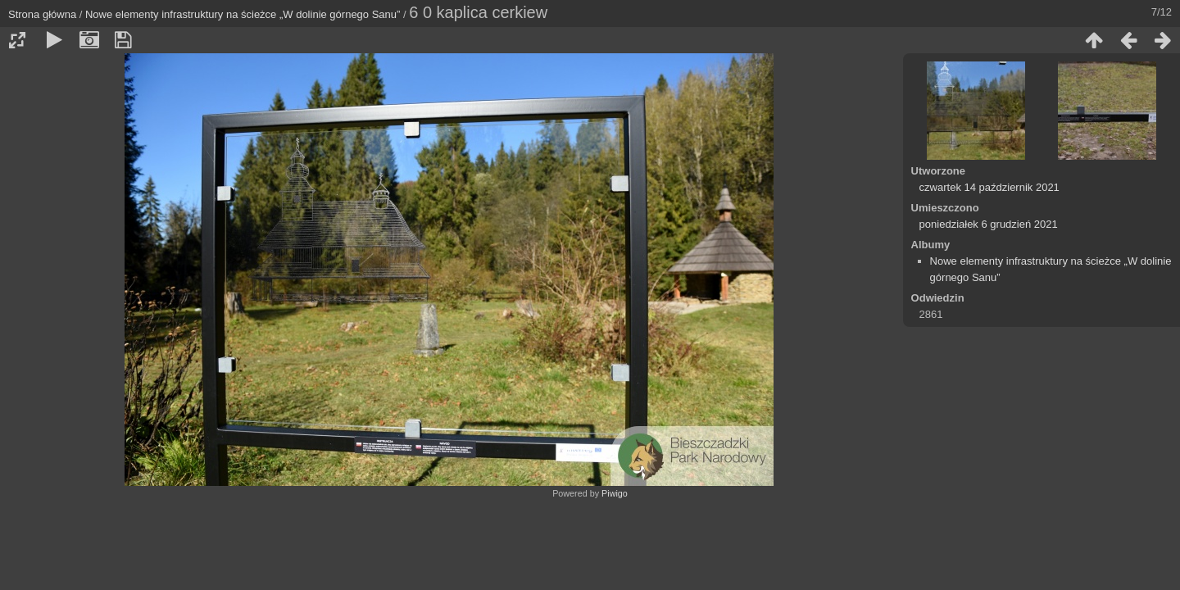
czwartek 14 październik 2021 (989, 187)
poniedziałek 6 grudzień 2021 (988, 224)
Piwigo (614, 493)
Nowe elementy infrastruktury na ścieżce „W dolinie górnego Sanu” (242, 14)
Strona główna (42, 14)
